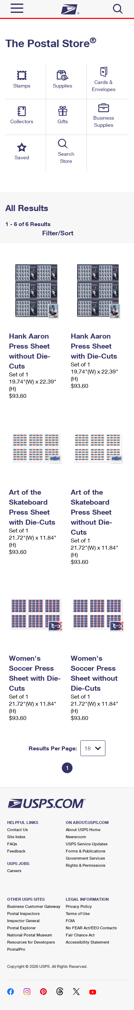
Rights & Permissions (85, 865)
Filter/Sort (56, 233)
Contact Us (17, 829)
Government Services (85, 858)
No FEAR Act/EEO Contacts (91, 927)
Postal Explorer (21, 927)
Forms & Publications (85, 851)
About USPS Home (83, 829)
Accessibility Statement (87, 942)
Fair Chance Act (80, 934)
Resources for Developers (31, 942)
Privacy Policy (79, 906)
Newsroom (76, 836)
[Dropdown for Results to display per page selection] (92, 748)
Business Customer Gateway (33, 906)
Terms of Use (78, 913)
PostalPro (16, 949)
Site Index (16, 836)
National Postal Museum (29, 934)
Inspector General (23, 920)
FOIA (70, 920)
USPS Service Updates (87, 843)
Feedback (16, 851)
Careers (14, 870)
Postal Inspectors (23, 913)
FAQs (12, 843)
